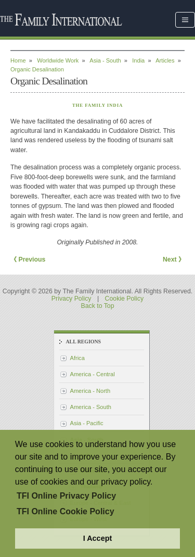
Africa (77, 358)
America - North (90, 391)
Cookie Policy (124, 298)
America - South (90, 407)
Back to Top (97, 306)
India (138, 60)
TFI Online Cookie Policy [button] (65, 511)
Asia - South (105, 60)
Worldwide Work (58, 60)
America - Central (92, 374)
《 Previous (27, 259)
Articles (164, 60)
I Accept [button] (97, 538)
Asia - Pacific (86, 423)
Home (18, 60)
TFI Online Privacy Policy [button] (66, 495)
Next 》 (174, 259)
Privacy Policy (71, 298)
